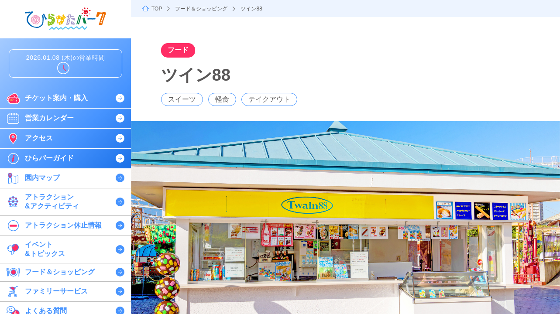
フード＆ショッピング (201, 8)
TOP (156, 8)
